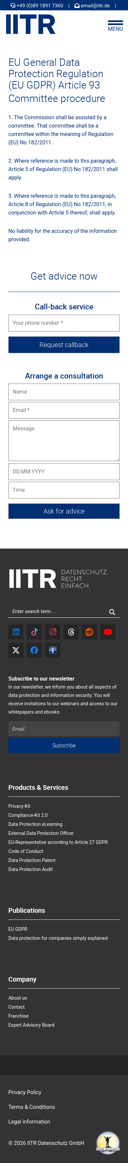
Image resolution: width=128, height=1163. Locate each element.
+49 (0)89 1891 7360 (36, 6)
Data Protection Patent (31, 860)
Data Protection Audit (30, 869)
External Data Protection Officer (41, 833)
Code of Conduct (25, 851)
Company (22, 979)
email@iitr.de (92, 6)
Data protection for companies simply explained (58, 938)
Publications (26, 910)
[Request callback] (64, 344)
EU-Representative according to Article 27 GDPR (58, 842)
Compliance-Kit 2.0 (28, 815)
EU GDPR (17, 929)
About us (17, 998)
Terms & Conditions (31, 1107)
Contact (16, 1007)
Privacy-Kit (19, 806)
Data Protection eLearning (35, 824)
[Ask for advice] (64, 511)
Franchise (18, 1016)
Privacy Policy (24, 1092)
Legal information (29, 1122)
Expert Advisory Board (31, 1025)
